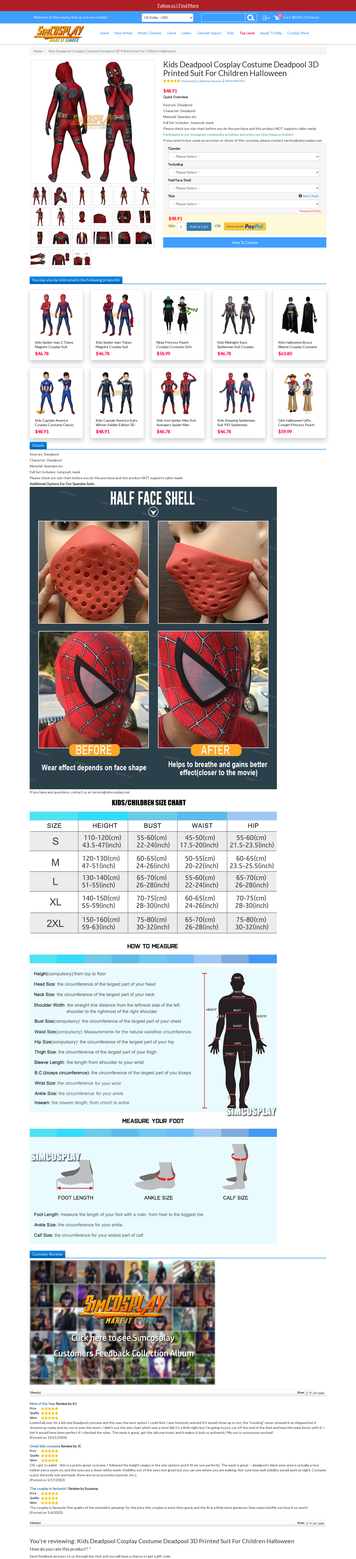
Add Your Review (210, 81)
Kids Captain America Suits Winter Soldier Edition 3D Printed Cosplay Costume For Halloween (116, 427)
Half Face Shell (179, 180)
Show (300, 1392)
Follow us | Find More (178, 5)
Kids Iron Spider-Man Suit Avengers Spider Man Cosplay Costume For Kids (176, 424)
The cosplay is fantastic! (48, 1488)
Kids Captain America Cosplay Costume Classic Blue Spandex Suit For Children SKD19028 (54, 427)
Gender (173, 148)
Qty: (172, 226)
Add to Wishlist (235, 81)
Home (38, 51)
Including (175, 164)
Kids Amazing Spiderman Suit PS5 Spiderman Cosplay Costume (236, 424)
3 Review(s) (188, 81)
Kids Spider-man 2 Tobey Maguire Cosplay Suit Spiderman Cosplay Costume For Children (54, 349)
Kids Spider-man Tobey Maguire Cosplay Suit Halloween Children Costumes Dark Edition (114, 349)
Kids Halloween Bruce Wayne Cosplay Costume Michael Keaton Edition (297, 346)
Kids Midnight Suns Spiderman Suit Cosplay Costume (235, 346)
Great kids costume (45, 1446)
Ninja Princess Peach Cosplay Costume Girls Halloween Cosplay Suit (174, 346)
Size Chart (311, 196)
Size (171, 196)
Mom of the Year (42, 1403)
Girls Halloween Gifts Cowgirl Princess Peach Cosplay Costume (296, 424)
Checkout (311, 17)
